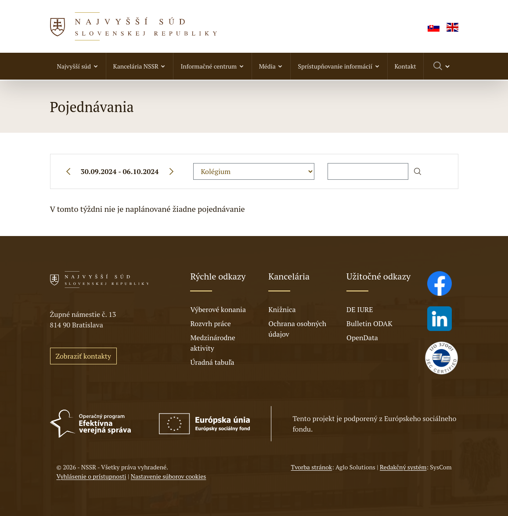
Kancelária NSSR (136, 66)
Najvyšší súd (74, 66)
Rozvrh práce (210, 323)
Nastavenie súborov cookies (168, 476)
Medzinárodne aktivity (212, 343)
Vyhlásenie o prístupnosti (91, 476)
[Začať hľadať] (417, 171)
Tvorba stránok (311, 467)
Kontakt (405, 66)
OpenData (362, 337)
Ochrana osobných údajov (297, 329)
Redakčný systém (403, 467)
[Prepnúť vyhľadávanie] (442, 66)
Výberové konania (218, 309)
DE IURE (359, 309)
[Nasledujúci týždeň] (171, 171)
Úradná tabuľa (212, 362)
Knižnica (281, 309)
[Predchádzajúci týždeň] (68, 171)
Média (267, 66)
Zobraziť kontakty (83, 356)
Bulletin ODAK (369, 323)
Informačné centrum (208, 66)
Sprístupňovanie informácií (335, 66)
